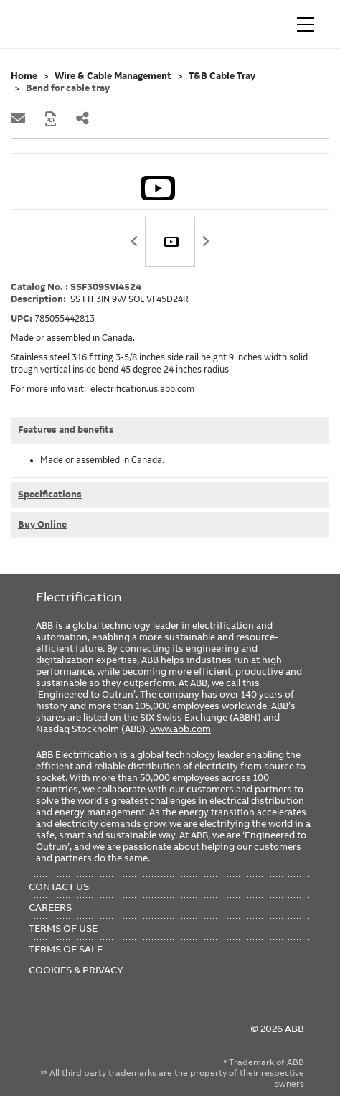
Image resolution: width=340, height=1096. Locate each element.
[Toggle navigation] (305, 24)
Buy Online (42, 525)
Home (24, 76)
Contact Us (59, 886)
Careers (50, 907)
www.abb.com (180, 728)
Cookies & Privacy (76, 969)
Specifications (50, 495)
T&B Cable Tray (222, 76)
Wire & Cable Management (113, 76)
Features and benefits (66, 430)
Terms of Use (63, 928)
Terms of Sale (66, 948)
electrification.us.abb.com (142, 389)
